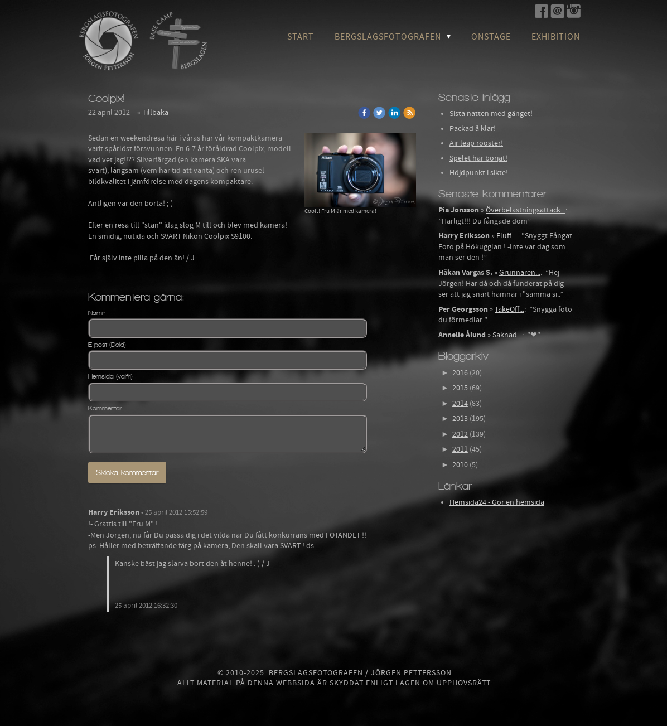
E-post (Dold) (107, 344)
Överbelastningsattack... (526, 210)
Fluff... (506, 236)
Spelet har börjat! (479, 158)
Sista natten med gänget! (491, 114)
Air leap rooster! (476, 143)
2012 (460, 434)
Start (300, 36)
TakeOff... (509, 309)
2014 (460, 404)
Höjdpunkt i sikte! (479, 173)
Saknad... (507, 335)
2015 (460, 388)
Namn (96, 312)
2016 (460, 373)
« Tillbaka (152, 113)
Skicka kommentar (127, 472)
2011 (460, 449)
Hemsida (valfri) (110, 376)
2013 (460, 419)
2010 (460, 465)
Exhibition (555, 36)
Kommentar (105, 408)
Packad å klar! (473, 129)
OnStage (491, 36)
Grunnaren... (519, 273)
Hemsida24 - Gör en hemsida (497, 502)
